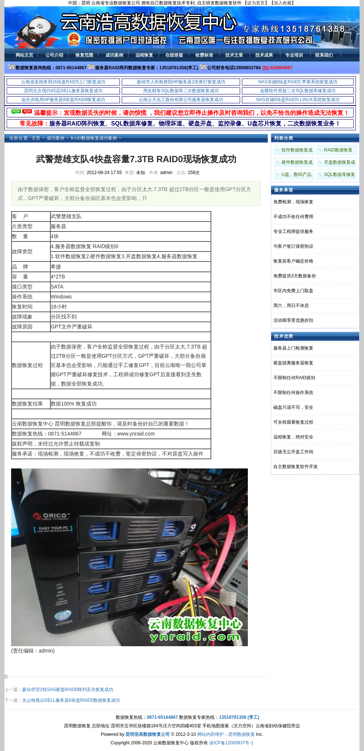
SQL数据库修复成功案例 (339, 175)
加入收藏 (282, 3)
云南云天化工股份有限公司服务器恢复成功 (181, 99)
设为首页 (256, 3)
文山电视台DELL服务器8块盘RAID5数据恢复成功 (71, 700)
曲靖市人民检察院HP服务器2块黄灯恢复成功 (181, 81)
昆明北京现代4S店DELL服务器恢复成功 (63, 90)
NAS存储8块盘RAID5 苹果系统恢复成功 (297, 81)
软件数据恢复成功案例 (297, 151)
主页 (35, 138)
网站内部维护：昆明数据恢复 (226, 734)
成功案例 (55, 138)
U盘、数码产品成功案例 (296, 175)
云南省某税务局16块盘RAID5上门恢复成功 (63, 81)
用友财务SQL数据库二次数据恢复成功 (181, 90)
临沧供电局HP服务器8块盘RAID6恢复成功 (63, 99)
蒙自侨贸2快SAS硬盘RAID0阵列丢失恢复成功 (67, 689)
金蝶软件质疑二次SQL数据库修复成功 (298, 90)
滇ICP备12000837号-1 (231, 742)
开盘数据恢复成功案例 (339, 163)
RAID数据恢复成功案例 (94, 138)
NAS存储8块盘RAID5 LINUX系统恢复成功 (297, 99)
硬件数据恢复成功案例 (297, 163)
